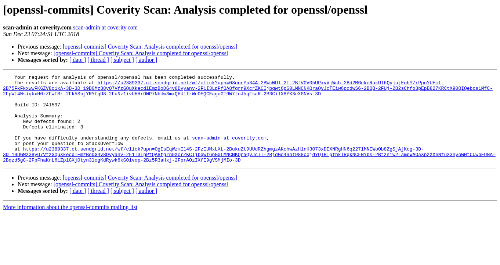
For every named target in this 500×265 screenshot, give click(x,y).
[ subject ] (122, 60)
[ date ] (77, 60)
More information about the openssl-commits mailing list (70, 225)
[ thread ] (98, 60)
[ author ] (146, 60)
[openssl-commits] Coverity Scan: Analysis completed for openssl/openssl (150, 46)
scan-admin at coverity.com (105, 27)
